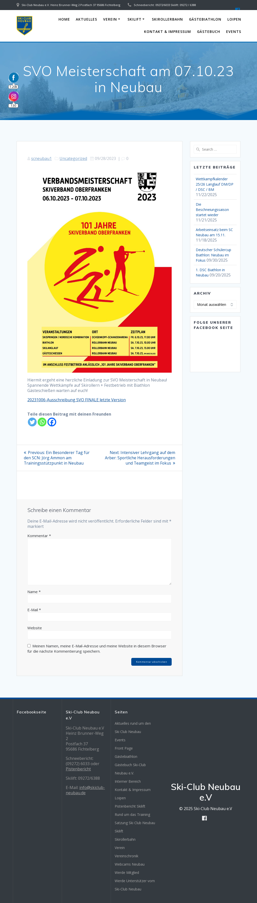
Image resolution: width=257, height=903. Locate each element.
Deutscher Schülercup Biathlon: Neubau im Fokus (213, 255)
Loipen (234, 19)
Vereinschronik (126, 856)
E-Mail (34, 609)
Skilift (134, 19)
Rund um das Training (132, 814)
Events (233, 31)
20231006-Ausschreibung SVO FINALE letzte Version (76, 400)
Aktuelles (86, 19)
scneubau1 (41, 158)
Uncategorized (73, 158)
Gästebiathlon (205, 19)
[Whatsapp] (42, 422)
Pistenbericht (78, 769)
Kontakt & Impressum (167, 31)
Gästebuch (208, 31)
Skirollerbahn (167, 19)
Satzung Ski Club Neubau (135, 822)
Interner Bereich (128, 781)
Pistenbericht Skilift (130, 806)
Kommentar (39, 535)
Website (34, 627)
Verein (110, 19)
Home (64, 19)
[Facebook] (51, 422)
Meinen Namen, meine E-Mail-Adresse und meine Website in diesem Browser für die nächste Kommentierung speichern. (96, 648)
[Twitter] (32, 422)
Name (34, 591)
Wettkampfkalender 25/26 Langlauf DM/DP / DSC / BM (214, 184)
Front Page (124, 748)
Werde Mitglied (127, 872)
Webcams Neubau (130, 864)
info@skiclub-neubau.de (85, 790)
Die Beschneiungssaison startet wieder (212, 209)
